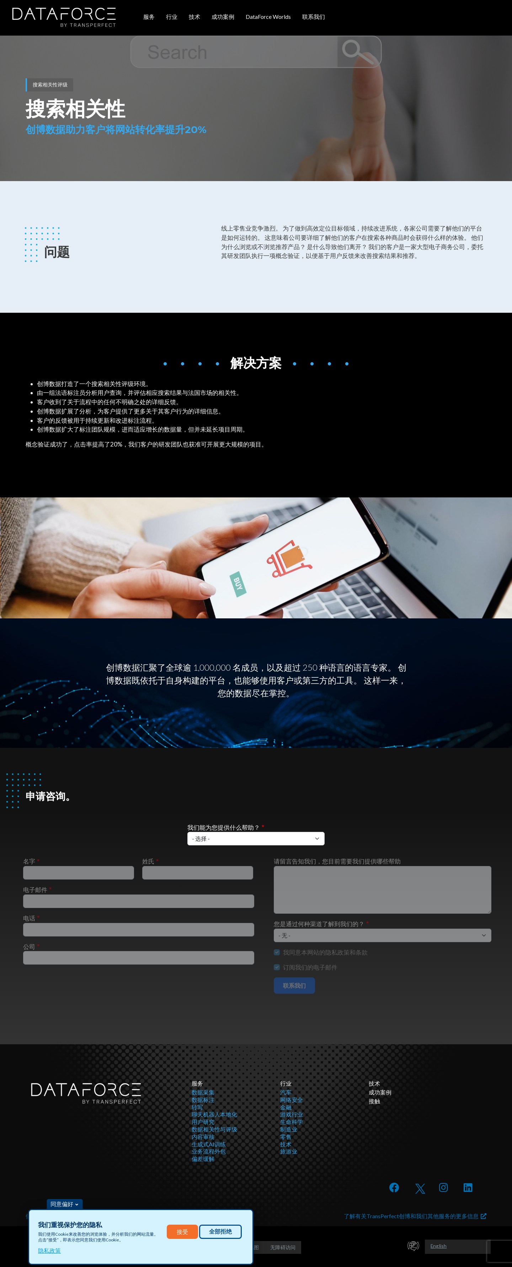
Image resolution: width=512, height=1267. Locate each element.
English (439, 1246)
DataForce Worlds (268, 16)
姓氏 (148, 861)
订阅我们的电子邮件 (310, 967)
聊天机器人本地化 (214, 1114)
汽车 (286, 1092)
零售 (286, 1136)
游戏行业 (291, 1114)
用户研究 (203, 1121)
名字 (29, 861)
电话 (29, 918)
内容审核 (203, 1136)
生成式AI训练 (209, 1144)
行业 (171, 16)
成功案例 (223, 16)
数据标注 (203, 1099)
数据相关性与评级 (214, 1129)
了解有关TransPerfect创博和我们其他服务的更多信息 (415, 1216)
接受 (182, 1231)
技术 (194, 16)
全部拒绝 (220, 1232)
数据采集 (203, 1092)
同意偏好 (61, 1203)
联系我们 (313, 16)
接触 (374, 1101)
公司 (29, 946)
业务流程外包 (209, 1151)
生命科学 (291, 1121)
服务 (149, 16)
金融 (286, 1107)
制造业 (288, 1129)
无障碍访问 (282, 1247)
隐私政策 (49, 1250)
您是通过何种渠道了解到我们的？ (319, 924)
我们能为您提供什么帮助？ (223, 827)
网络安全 (291, 1099)
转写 (197, 1107)
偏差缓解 (203, 1158)
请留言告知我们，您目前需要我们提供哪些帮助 (337, 861)
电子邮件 (35, 889)
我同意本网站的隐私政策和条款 (325, 952)
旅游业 (288, 1151)
